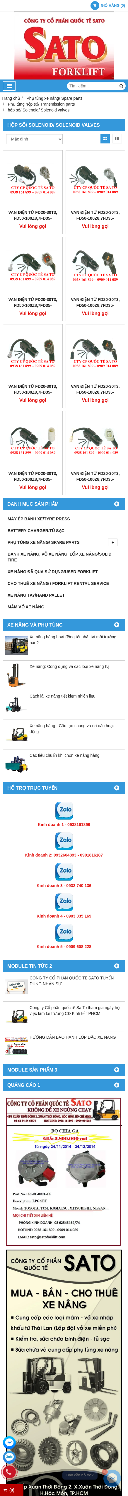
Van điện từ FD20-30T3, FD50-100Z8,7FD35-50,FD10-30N (32, 218)
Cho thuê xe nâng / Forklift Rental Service (58, 583)
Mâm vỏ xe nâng (26, 607)
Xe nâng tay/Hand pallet (36, 595)
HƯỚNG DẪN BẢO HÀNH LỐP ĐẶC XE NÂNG (73, 1037)
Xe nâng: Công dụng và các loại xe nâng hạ (70, 666)
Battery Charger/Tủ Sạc (36, 530)
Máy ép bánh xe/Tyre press (39, 519)
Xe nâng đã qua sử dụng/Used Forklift (53, 571)
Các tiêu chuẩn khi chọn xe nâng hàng (65, 755)
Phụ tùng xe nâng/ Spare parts (62, 542)
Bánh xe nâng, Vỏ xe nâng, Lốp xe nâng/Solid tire (60, 557)
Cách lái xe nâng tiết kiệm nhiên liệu (62, 696)
